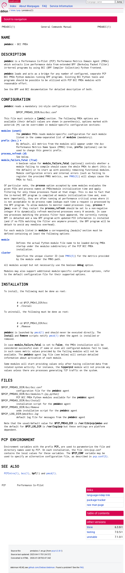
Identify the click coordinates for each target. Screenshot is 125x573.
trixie (13, 10)
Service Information (61, 6)
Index (13, 6)
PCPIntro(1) (11, 473)
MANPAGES (14, 1)
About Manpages (29, 6)
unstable (92, 536)
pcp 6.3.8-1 (57, 551)
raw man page (95, 504)
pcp (18, 10)
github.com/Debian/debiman (41, 567)
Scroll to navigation (15, 19)
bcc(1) (25, 473)
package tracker (96, 500)
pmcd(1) (39, 332)
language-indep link (98, 495)
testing (91, 532)
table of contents (98, 513)
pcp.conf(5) (100, 456)
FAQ (44, 6)
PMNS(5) (74, 176)
